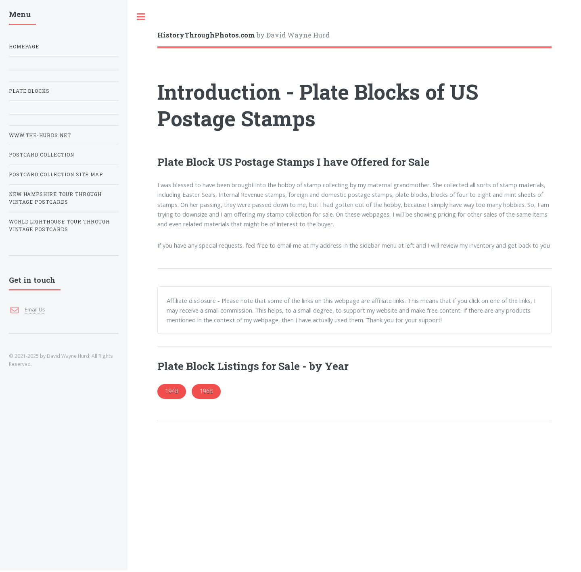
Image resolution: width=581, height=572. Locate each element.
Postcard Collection (42, 155)
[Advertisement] (354, 513)
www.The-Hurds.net (40, 135)
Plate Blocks (29, 91)
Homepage (24, 47)
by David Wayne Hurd (243, 35)
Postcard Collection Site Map (56, 174)
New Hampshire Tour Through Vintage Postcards (55, 198)
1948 (171, 391)
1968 (206, 391)
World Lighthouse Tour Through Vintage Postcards (59, 226)
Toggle (140, 16)
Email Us (35, 309)
